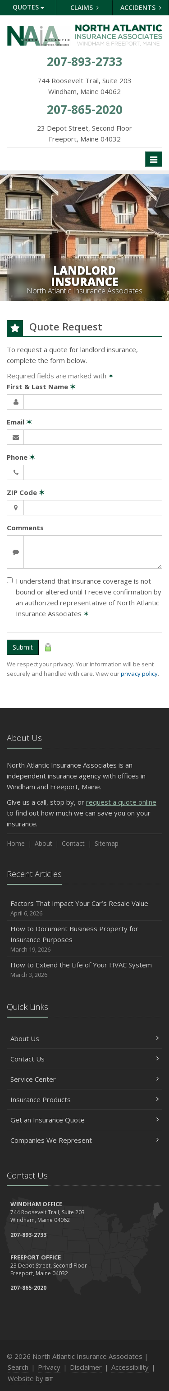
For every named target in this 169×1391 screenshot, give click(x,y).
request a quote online (121, 801)
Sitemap (107, 843)
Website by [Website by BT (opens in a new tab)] (30, 1378)
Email (19, 421)
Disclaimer (86, 1367)
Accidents (140, 7)
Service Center (84, 1079)
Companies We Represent (84, 1140)
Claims (84, 7)
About (43, 843)
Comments (25, 527)
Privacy (49, 1367)
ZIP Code (26, 492)
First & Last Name (41, 386)
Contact (73, 843)
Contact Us (84, 1058)
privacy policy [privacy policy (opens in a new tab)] (139, 674)
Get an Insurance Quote (84, 1119)
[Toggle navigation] (153, 159)
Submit (23, 647)
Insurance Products (84, 1099)
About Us (84, 1038)
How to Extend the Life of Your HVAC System (84, 970)
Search (18, 1367)
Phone (21, 457)
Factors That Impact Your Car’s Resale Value (84, 908)
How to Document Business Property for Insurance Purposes (84, 939)
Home (16, 843)
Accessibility (130, 1367)
